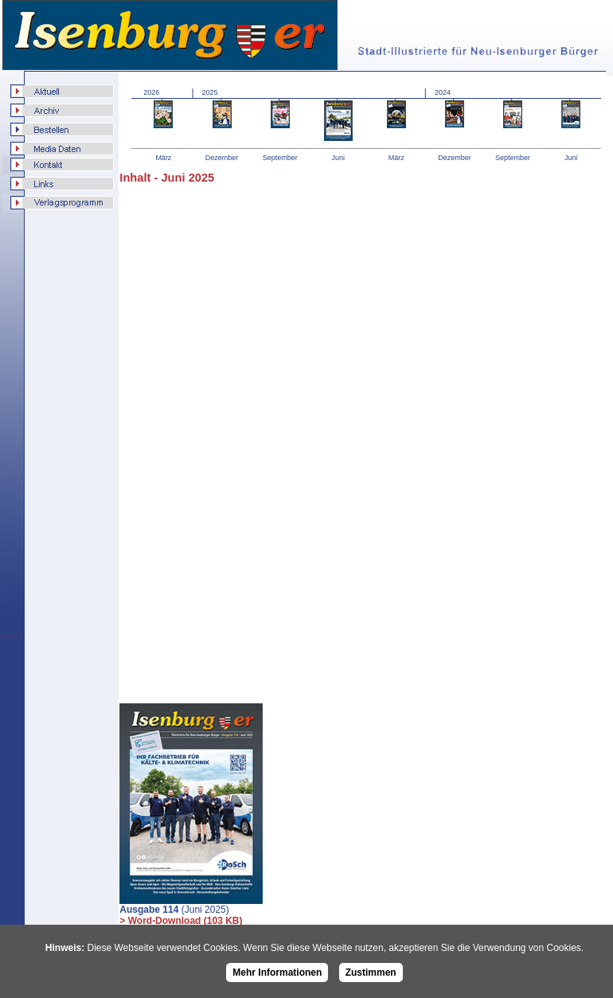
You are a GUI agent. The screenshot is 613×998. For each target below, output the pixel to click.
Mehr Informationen (277, 972)
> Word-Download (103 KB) (180, 920)
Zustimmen (371, 972)
